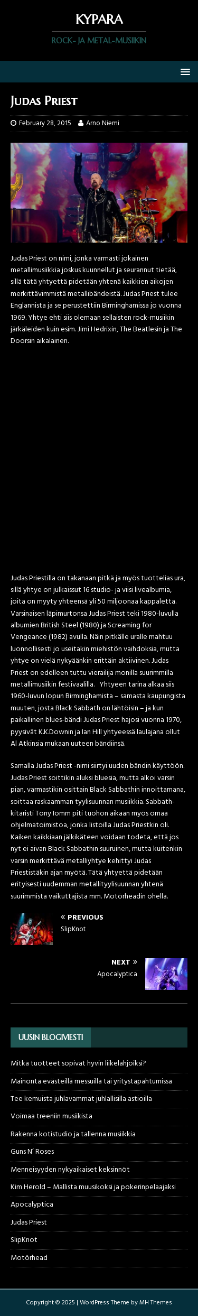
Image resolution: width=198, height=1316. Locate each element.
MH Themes (155, 1303)
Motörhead (29, 1258)
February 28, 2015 (45, 123)
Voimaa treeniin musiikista (51, 1116)
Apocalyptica (32, 1205)
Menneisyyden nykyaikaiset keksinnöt (70, 1170)
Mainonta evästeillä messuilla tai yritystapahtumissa (91, 1082)
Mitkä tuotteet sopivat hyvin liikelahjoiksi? (78, 1064)
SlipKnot (24, 1240)
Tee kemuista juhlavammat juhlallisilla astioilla (81, 1099)
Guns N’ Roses (32, 1152)
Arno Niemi (102, 123)
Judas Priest (29, 1223)
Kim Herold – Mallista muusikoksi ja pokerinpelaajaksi (93, 1187)
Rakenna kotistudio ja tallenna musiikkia (73, 1134)
